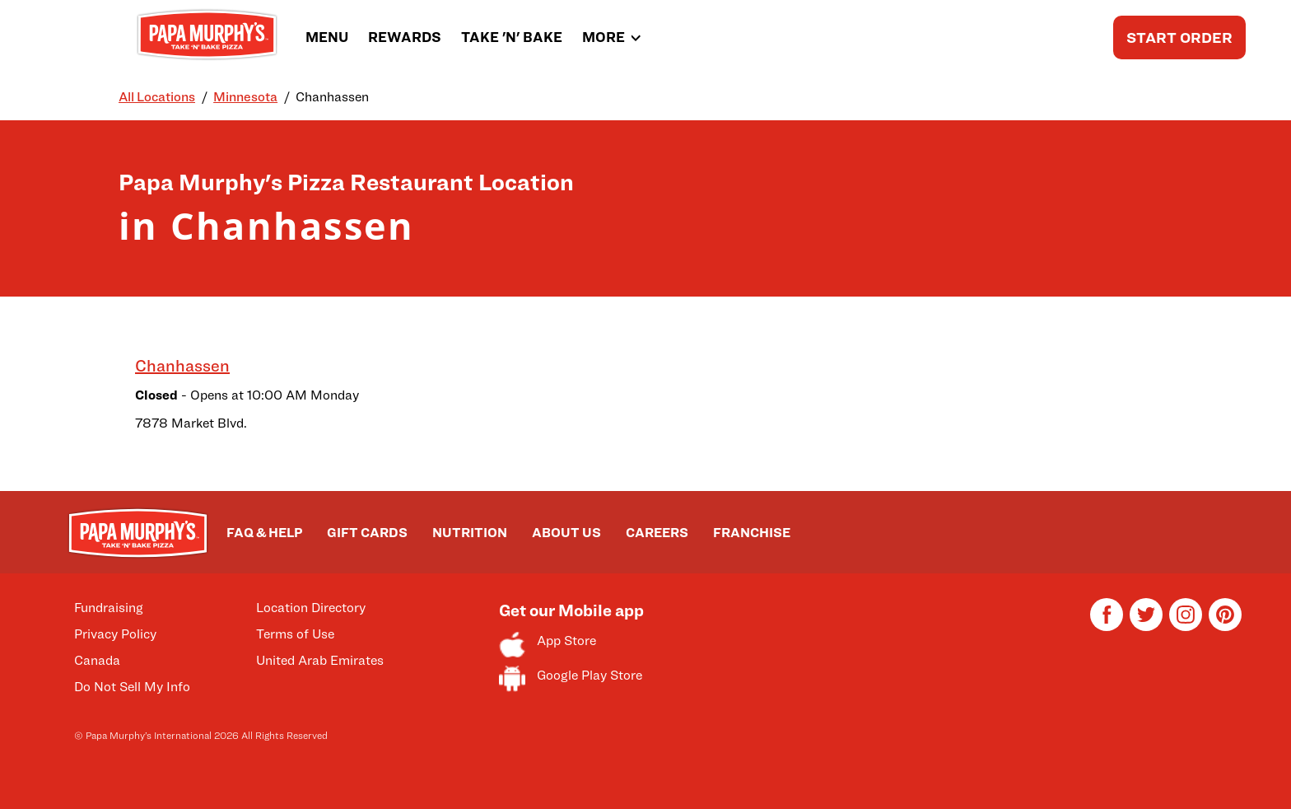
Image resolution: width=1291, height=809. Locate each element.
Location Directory (311, 607)
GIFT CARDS (367, 532)
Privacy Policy (115, 634)
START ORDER (1179, 37)
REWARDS (404, 37)
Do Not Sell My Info (132, 686)
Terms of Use (295, 634)
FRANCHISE (751, 532)
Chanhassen (182, 366)
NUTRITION (469, 532)
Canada (97, 660)
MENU (326, 37)
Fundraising (108, 607)
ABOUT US (566, 532)
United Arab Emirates (320, 660)
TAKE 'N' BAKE (511, 37)
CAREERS (657, 532)
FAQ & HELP (264, 532)
